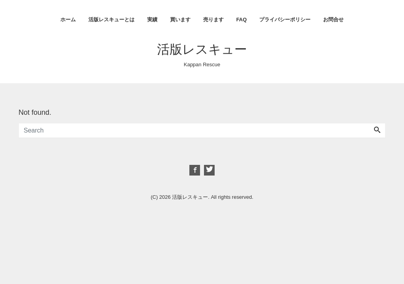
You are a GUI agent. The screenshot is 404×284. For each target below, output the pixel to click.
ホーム (68, 19)
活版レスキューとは (111, 19)
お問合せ (333, 19)
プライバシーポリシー (284, 19)
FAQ (241, 19)
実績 (152, 19)
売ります (213, 19)
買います (180, 19)
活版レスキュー (202, 49)
